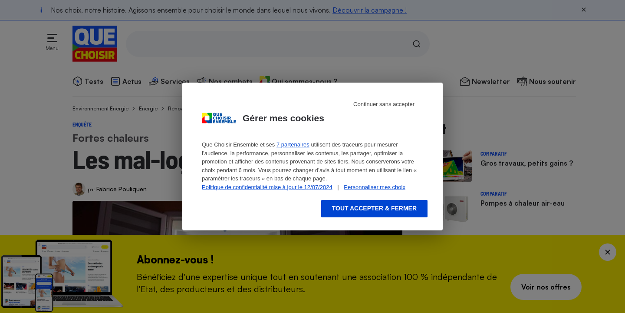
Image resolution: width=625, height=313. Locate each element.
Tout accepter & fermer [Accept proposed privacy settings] (374, 208)
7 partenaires (292, 144)
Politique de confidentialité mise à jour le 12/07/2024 (267, 187)
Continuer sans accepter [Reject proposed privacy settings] (383, 104)
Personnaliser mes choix (374, 187)
